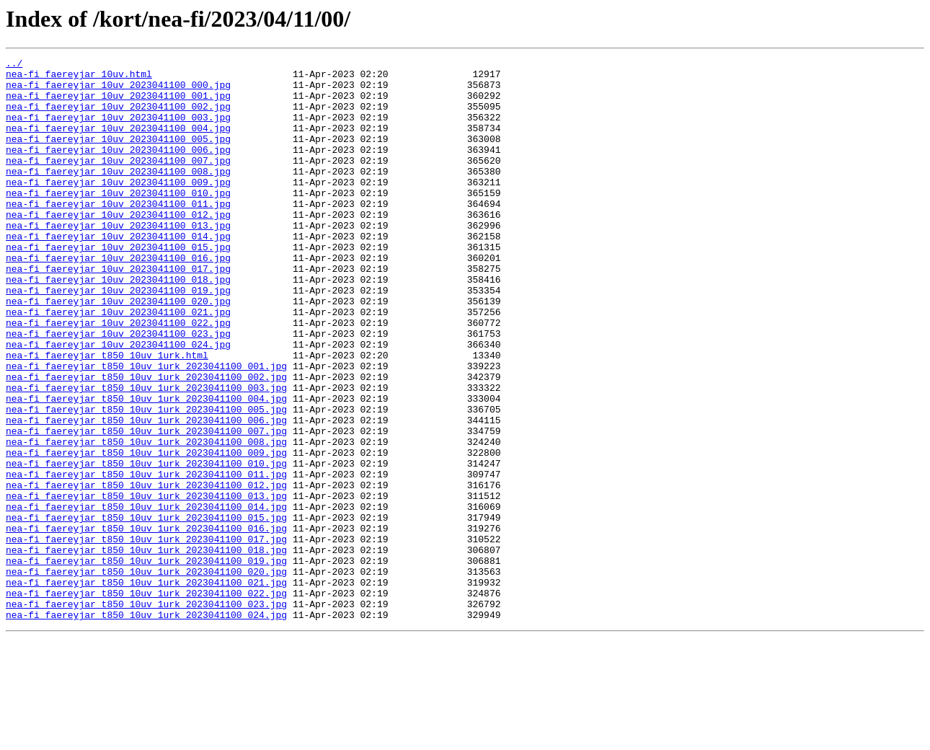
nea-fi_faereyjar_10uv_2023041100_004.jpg (118, 142)
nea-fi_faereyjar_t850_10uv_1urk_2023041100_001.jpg (146, 428)
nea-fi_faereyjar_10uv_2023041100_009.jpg (118, 207)
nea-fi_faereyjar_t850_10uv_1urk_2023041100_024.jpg (146, 726)
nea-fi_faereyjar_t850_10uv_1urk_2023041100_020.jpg (146, 675)
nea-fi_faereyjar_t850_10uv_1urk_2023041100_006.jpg (146, 493)
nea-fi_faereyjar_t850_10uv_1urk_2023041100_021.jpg (146, 687)
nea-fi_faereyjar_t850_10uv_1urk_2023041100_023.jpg (146, 713)
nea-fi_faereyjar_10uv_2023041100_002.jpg (118, 116)
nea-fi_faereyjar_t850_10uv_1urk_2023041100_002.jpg (146, 441)
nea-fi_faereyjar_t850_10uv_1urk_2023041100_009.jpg (146, 532)
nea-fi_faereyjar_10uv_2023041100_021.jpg (118, 363)
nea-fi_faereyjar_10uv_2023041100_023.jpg (118, 389)
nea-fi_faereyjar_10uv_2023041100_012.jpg (118, 246)
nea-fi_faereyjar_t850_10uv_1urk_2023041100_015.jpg (146, 610)
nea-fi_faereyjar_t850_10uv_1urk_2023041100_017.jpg (146, 636)
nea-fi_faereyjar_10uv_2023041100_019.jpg (118, 337)
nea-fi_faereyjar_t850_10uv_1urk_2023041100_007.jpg (146, 506)
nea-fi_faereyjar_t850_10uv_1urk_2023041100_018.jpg (146, 649)
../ (14, 64)
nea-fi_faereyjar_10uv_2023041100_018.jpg (118, 324)
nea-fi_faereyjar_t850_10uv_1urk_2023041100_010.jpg (146, 545)
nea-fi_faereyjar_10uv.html (79, 77)
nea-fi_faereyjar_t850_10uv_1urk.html (107, 415)
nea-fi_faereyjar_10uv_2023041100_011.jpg (118, 233)
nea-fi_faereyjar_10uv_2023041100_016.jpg (118, 298)
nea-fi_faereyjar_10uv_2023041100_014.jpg (118, 272)
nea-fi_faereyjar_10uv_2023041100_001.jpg (118, 103)
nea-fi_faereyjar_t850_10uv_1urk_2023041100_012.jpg (146, 571)
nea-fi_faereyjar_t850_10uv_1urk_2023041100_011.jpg (146, 558)
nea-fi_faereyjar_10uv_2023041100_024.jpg (118, 402)
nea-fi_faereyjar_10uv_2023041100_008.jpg (118, 194)
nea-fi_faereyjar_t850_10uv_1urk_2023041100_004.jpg (146, 467)
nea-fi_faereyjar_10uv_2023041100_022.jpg (118, 376)
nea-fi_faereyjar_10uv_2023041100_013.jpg (118, 259)
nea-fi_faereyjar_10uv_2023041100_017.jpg (118, 311)
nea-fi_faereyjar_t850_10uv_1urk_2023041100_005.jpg (146, 480)
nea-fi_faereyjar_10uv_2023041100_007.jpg (118, 181)
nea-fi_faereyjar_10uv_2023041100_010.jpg (118, 220)
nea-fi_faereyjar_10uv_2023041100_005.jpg (118, 155)
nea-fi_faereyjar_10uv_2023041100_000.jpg (118, 90)
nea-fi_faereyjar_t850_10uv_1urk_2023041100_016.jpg (146, 623)
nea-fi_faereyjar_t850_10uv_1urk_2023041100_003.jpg (146, 454)
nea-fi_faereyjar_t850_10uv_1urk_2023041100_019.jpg (146, 662)
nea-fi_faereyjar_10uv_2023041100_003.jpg (118, 129)
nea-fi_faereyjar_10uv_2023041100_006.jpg (118, 168)
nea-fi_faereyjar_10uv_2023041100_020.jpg (118, 350)
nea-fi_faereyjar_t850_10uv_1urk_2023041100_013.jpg (146, 584)
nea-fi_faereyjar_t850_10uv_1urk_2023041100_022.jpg (146, 700)
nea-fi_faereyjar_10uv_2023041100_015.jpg (118, 285)
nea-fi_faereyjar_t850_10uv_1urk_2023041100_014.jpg (146, 597)
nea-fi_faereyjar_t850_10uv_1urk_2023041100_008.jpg (146, 519)
